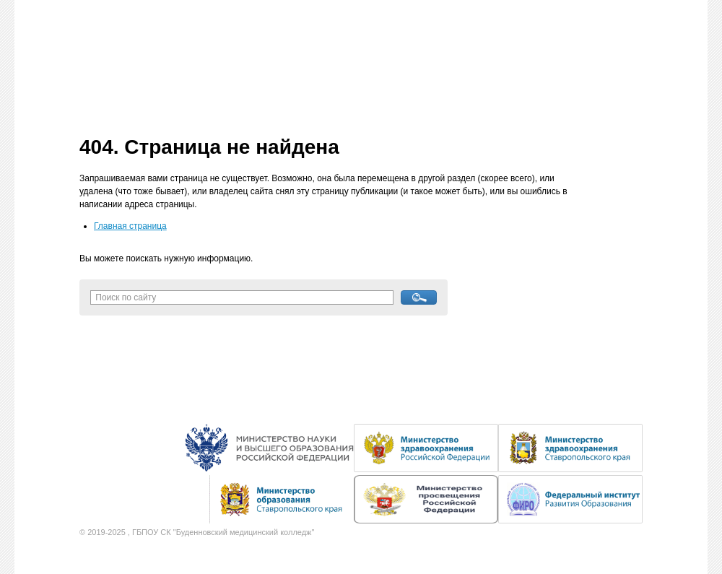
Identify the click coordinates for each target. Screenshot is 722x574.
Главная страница (130, 226)
